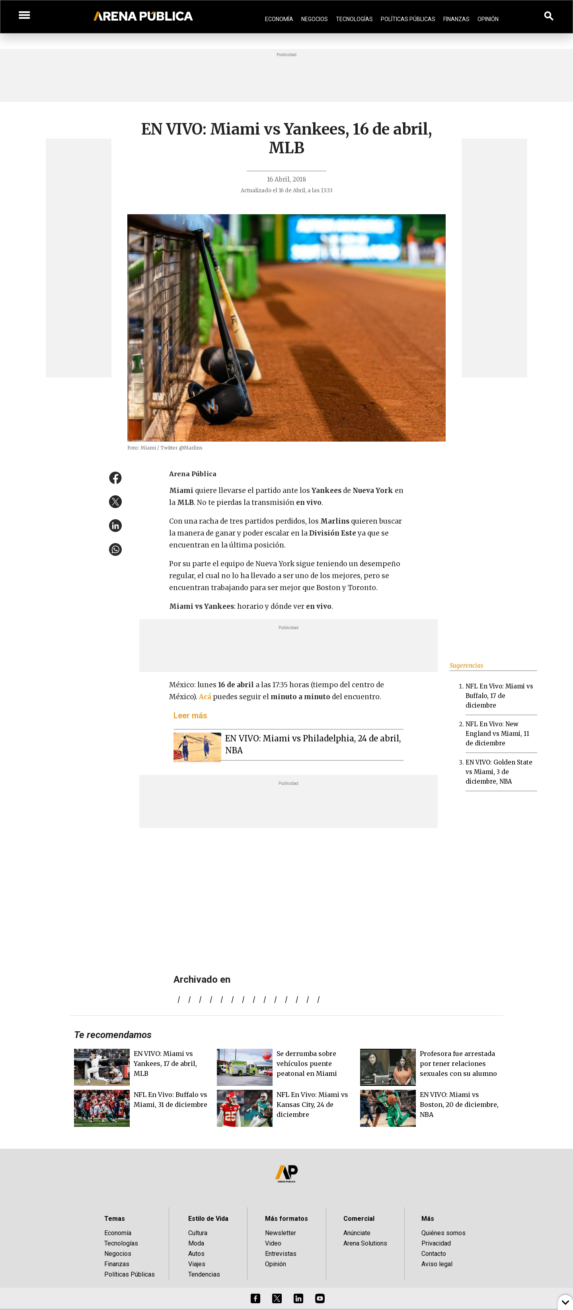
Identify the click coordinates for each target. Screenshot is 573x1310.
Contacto (433, 1253)
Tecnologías (354, 19)
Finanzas (456, 19)
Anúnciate (356, 1233)
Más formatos (286, 1218)
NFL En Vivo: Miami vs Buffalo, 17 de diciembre (499, 695)
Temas (114, 1218)
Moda (196, 1243)
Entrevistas (280, 1253)
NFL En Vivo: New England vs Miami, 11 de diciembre (497, 733)
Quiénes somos (443, 1233)
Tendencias (204, 1274)
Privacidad (436, 1243)
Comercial (358, 1218)
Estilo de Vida (208, 1218)
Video (273, 1243)
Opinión (488, 19)
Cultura (197, 1233)
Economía (279, 19)
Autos (196, 1253)
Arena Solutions (365, 1243)
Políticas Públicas (408, 19)
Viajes (196, 1264)
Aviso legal (436, 1264)
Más (427, 1218)
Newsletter (280, 1233)
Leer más (190, 715)
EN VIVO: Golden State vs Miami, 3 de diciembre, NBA (499, 772)
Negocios (314, 19)
